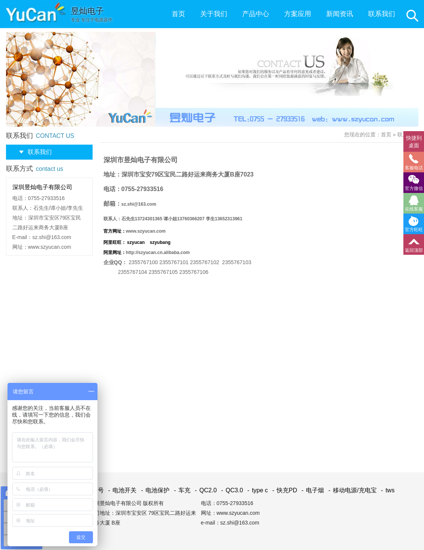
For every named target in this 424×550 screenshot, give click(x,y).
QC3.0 (231, 490)
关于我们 (213, 14)
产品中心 (255, 14)
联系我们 (381, 14)
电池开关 (120, 490)
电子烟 (311, 490)
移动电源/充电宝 (351, 490)
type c (256, 490)
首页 (178, 14)
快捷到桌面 (414, 141)
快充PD (283, 490)
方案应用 (297, 14)
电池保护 (153, 490)
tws (386, 490)
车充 (180, 490)
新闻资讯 (339, 14)
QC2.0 (204, 490)
